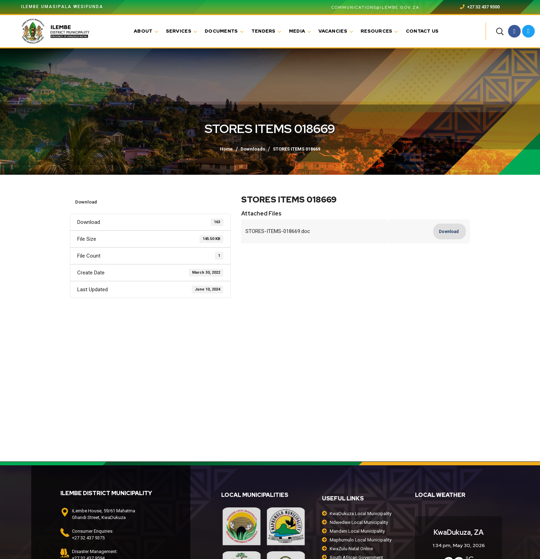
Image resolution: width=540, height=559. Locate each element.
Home (226, 149)
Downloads (253, 149)
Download (86, 202)
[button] (499, 31)
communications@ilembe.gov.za (371, 7)
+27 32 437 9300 (480, 6)
